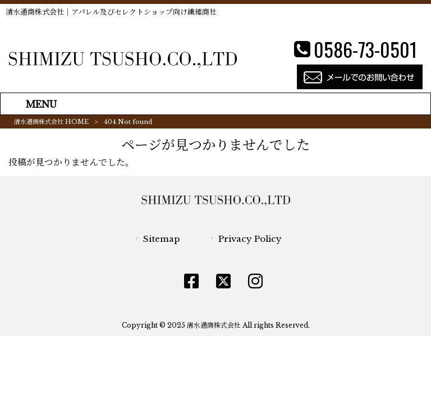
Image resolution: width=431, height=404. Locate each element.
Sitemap (161, 238)
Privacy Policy (250, 238)
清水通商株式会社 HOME (51, 122)
